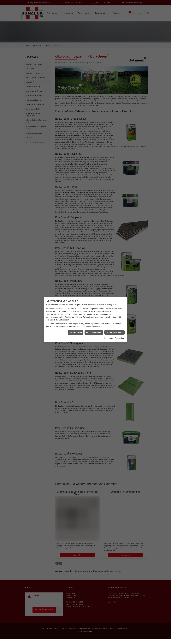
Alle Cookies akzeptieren (114, 332)
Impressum (108, 338)
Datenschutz (120, 338)
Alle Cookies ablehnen (94, 332)
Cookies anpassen (75, 332)
